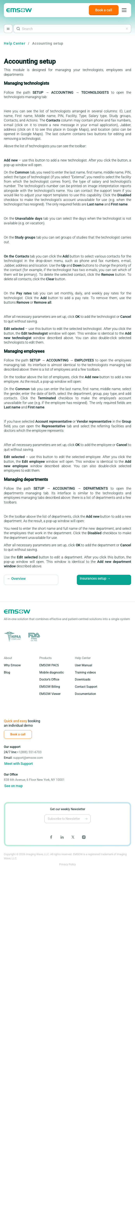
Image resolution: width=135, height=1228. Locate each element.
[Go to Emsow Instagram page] (84, 837)
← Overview (16, 579)
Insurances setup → (94, 578)
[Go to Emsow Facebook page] (51, 837)
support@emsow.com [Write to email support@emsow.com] (28, 758)
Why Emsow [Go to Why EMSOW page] (12, 665)
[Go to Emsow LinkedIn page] (62, 837)
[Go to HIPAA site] (13, 637)
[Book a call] (104, 10)
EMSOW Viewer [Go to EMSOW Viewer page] (50, 694)
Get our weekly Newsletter (67, 809)
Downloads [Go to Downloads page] (82, 679)
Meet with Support (18, 764)
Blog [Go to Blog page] (7, 672)
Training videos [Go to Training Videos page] (85, 672)
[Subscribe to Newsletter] (86, 818)
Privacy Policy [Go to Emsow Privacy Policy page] (67, 864)
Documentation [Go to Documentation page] (85, 694)
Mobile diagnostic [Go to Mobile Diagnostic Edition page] (51, 672)
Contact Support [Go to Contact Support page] (86, 686)
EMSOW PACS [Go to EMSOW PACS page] (49, 665)
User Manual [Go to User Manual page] (83, 665)
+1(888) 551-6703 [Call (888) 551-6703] (29, 752)
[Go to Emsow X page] (73, 837)
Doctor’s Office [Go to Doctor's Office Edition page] (49, 679)
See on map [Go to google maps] (13, 786)
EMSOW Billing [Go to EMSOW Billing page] (49, 686)
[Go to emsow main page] (19, 10)
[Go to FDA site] (34, 637)
